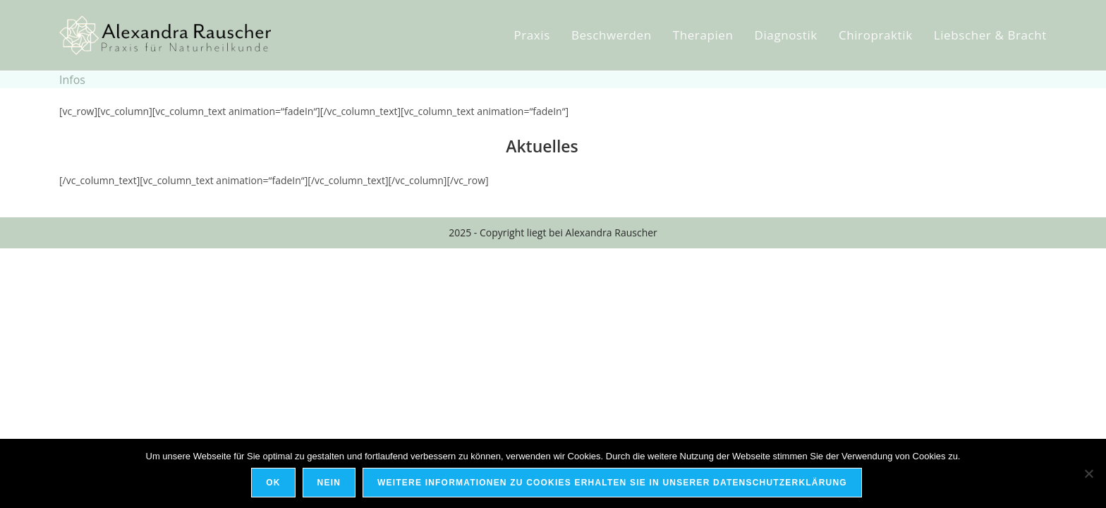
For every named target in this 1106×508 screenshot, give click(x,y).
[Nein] (1088, 473)
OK (273, 483)
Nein (329, 483)
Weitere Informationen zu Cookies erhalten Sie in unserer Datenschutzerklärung (612, 483)
